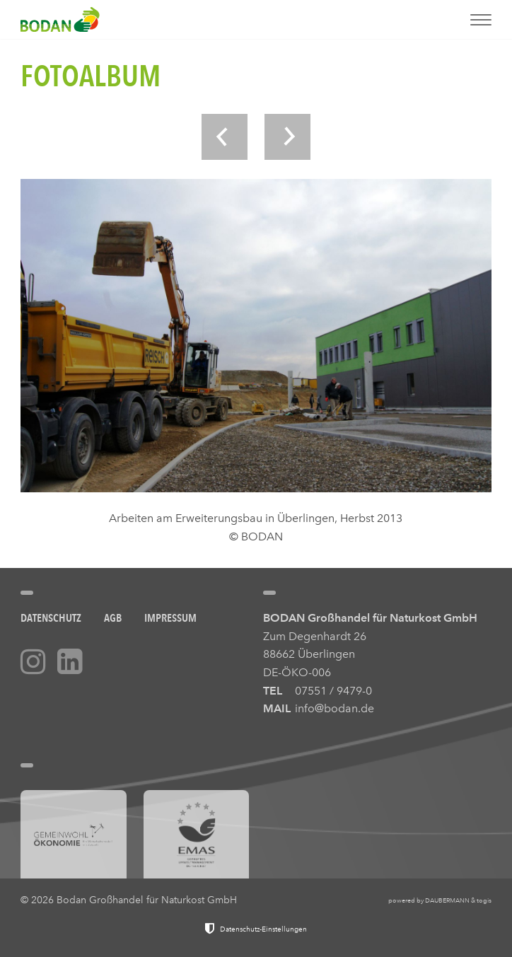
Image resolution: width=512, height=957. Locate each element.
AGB (113, 618)
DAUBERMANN (447, 900)
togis (484, 900)
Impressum (170, 618)
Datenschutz (51, 618)
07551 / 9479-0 (333, 690)
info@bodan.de (334, 708)
